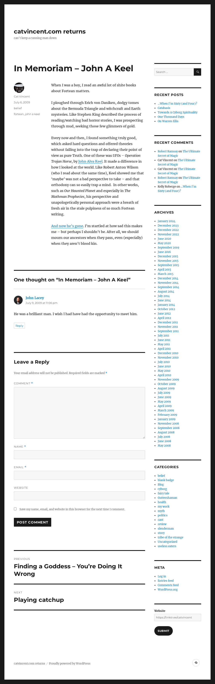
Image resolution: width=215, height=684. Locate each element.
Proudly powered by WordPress (69, 663)
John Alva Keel (90, 161)
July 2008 (164, 437)
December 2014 (168, 278)
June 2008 (164, 441)
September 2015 (168, 265)
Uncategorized (167, 542)
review (162, 524)
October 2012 (166, 309)
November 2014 (168, 283)
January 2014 (166, 305)
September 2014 (168, 287)
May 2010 (164, 371)
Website (21, 487)
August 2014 (166, 291)
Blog (161, 484)
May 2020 (164, 243)
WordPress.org (168, 589)
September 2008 (169, 428)
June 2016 (164, 252)
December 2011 (168, 322)
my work (163, 506)
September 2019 (168, 247)
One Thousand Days (171, 117)
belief (18, 108)
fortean (19, 114)
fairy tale (163, 493)
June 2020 (164, 239)
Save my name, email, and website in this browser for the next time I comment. (72, 509)
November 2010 (168, 357)
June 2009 (164, 397)
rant (160, 520)
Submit (163, 630)
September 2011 (168, 331)
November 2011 (168, 327)
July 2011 (163, 335)
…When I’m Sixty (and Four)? (177, 103)
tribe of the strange (170, 537)
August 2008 (166, 432)
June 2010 (164, 366)
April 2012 (164, 318)
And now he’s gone (67, 226)
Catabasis (164, 108)
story (161, 533)
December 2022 (168, 230)
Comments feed (168, 585)
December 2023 (168, 225)
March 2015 (165, 274)
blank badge (166, 480)
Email (20, 467)
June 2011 (164, 340)
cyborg (162, 489)
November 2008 (168, 423)
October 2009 (167, 384)
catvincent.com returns (50, 31)
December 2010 (168, 353)
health (162, 502)
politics (163, 515)
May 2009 (164, 401)
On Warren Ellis (168, 121)
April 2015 (164, 269)
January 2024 (166, 221)
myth (161, 511)
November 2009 (168, 379)
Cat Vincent (22, 96)
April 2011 (164, 349)
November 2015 (168, 261)
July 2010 (164, 362)
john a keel (32, 114)
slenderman (166, 528)
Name (20, 446)
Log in (162, 576)
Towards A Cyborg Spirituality (177, 112)
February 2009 (167, 415)
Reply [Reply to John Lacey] (19, 325)
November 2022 (168, 234)
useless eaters (167, 546)
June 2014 (164, 300)
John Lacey (35, 298)
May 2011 (164, 344)
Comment (23, 383)
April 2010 (164, 375)
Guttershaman (167, 498)
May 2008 (164, 445)
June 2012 (164, 313)
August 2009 (166, 388)
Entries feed (166, 581)
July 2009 (164, 393)
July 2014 (164, 296)
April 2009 (165, 406)
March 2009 (166, 410)
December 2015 (168, 256)
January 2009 (167, 419)
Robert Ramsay (168, 151)
